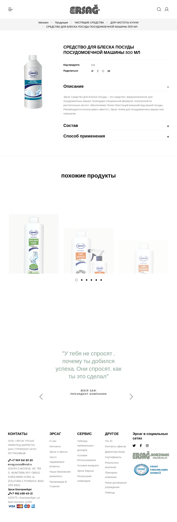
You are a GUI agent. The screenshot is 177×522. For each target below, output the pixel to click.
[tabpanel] (33, 231)
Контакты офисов (115, 446)
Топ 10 (108, 441)
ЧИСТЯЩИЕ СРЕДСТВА (89, 22)
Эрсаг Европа (85, 470)
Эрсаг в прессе (59, 451)
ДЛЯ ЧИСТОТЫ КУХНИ (124, 22)
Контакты (55, 446)
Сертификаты (113, 457)
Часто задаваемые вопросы (57, 462)
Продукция (61, 22)
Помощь (110, 492)
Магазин (43, 22)
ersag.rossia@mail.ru (20, 464)
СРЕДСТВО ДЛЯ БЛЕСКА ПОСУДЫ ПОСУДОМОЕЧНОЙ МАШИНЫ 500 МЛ (91, 26)
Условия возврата (88, 465)
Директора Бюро (115, 451)
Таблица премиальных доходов (85, 445)
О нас (53, 441)
